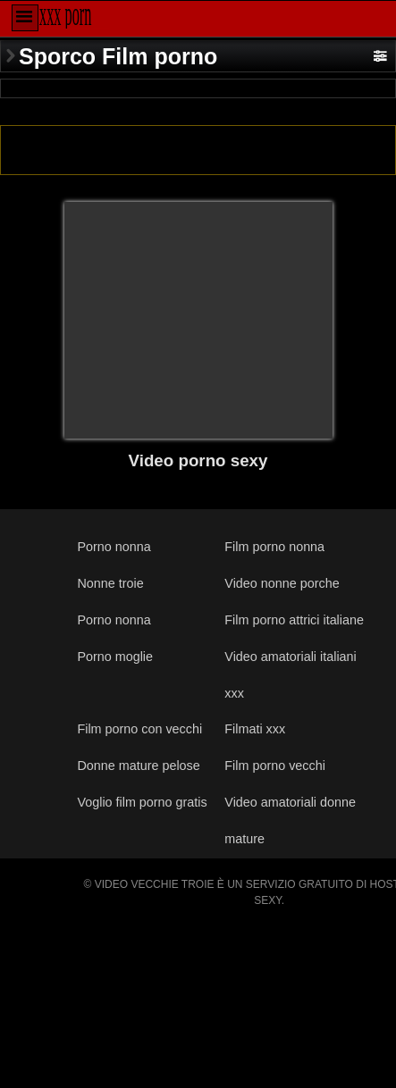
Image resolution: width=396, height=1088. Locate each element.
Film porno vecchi (274, 765)
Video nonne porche (281, 583)
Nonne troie (110, 583)
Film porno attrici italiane (294, 620)
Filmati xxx (254, 729)
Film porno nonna (274, 547)
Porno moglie (115, 656)
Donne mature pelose (138, 765)
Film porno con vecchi (139, 729)
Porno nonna (113, 547)
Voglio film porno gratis (141, 802)
